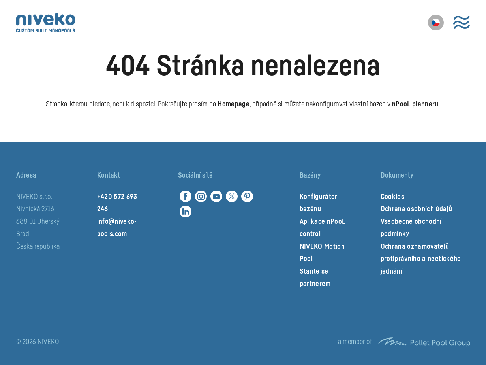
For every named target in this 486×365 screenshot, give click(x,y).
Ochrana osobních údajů (416, 208)
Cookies (392, 196)
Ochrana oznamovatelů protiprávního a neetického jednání (421, 259)
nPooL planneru (415, 104)
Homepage (234, 104)
